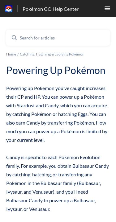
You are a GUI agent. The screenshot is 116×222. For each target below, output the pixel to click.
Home (11, 54)
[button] (107, 10)
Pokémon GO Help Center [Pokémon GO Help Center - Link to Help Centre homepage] (51, 9)
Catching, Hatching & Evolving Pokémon (52, 54)
